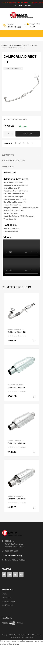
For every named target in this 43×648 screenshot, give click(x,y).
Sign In (21, 6)
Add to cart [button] (34, 340)
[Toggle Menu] (40, 32)
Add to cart (27, 134)
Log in (4, 594)
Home (3, 45)
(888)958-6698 (13, 27)
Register (28, 6)
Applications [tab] (8, 166)
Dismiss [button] (16, 644)
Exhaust (10, 45)
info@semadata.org (13, 556)
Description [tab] (8, 155)
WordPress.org (7, 605)
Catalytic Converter (22, 45)
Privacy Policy (28, 637)
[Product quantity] (8, 134)
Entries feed (6, 598)
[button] (36, 76)
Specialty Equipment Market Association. (27, 635)
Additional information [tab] (13, 161)
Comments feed (8, 601)
